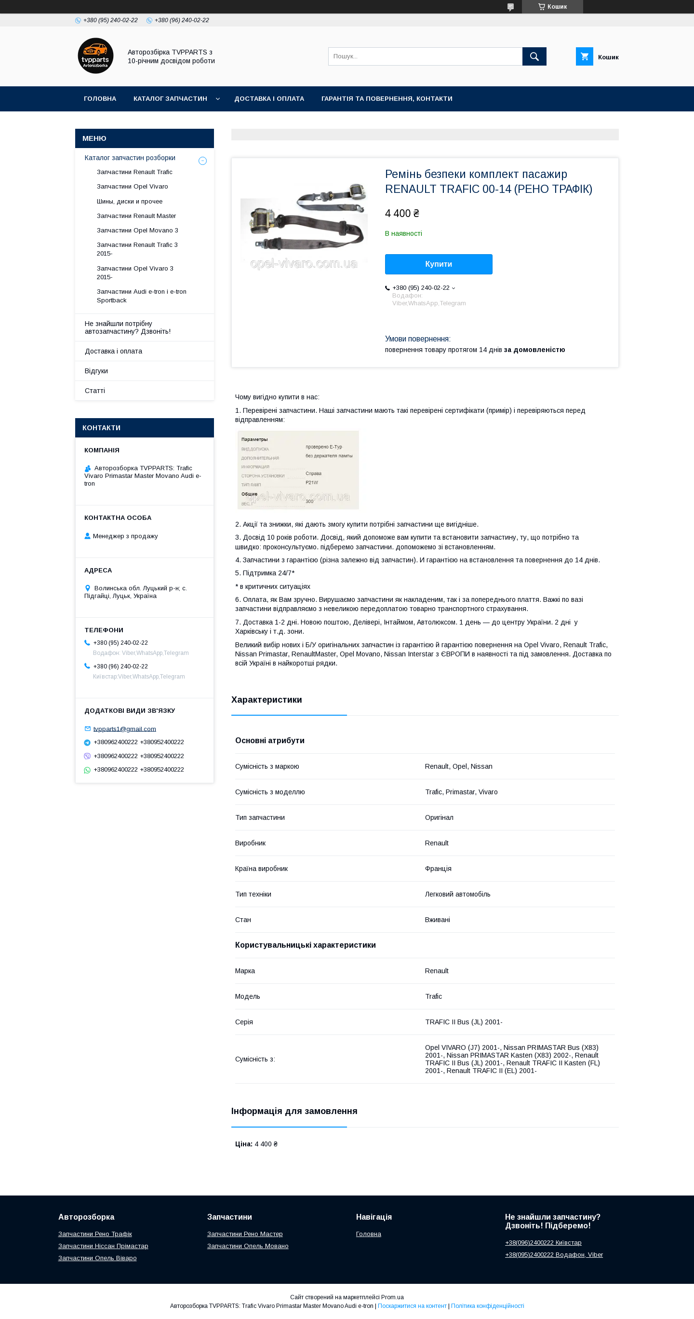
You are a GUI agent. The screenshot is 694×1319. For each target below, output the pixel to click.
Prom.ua (392, 1297)
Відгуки (96, 371)
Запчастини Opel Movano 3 (137, 230)
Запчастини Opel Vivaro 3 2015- (135, 273)
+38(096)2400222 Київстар (543, 1242)
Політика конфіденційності (487, 1306)
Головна (100, 98)
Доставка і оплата (269, 98)
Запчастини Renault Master (136, 215)
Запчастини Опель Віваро (97, 1258)
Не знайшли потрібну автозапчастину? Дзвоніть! (128, 327)
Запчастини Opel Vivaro (132, 186)
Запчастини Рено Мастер (245, 1233)
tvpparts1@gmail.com (124, 728)
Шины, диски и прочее (129, 201)
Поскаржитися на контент (412, 1306)
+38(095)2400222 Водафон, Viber (554, 1254)
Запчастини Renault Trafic (135, 172)
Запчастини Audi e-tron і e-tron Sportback (142, 296)
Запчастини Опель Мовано (248, 1246)
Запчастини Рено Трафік (95, 1233)
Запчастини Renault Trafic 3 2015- (137, 249)
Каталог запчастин (170, 98)
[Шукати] (534, 56)
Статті (95, 390)
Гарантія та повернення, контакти (387, 98)
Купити (439, 264)
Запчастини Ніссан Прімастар (103, 1246)
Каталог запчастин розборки (130, 158)
